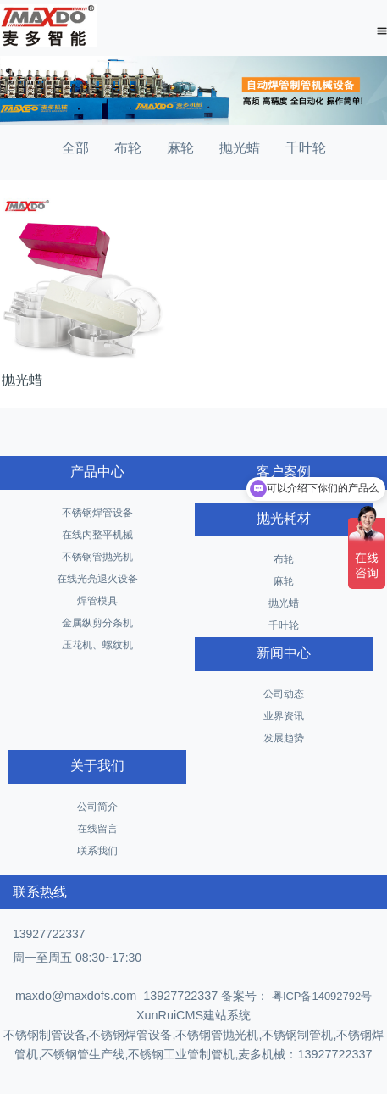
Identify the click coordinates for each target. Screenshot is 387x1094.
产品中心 (97, 471)
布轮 (127, 148)
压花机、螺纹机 (97, 645)
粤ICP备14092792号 (320, 996)
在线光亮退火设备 (97, 579)
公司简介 (97, 807)
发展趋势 (283, 738)
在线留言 (97, 829)
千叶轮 (305, 148)
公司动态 (283, 694)
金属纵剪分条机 (97, 623)
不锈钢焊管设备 (97, 513)
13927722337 (49, 934)
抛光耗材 (284, 518)
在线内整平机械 (97, 535)
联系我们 (97, 851)
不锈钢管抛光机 (97, 557)
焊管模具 (97, 601)
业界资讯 (283, 716)
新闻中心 (284, 653)
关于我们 (97, 765)
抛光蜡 (239, 148)
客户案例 (284, 471)
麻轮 (180, 148)
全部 (75, 148)
